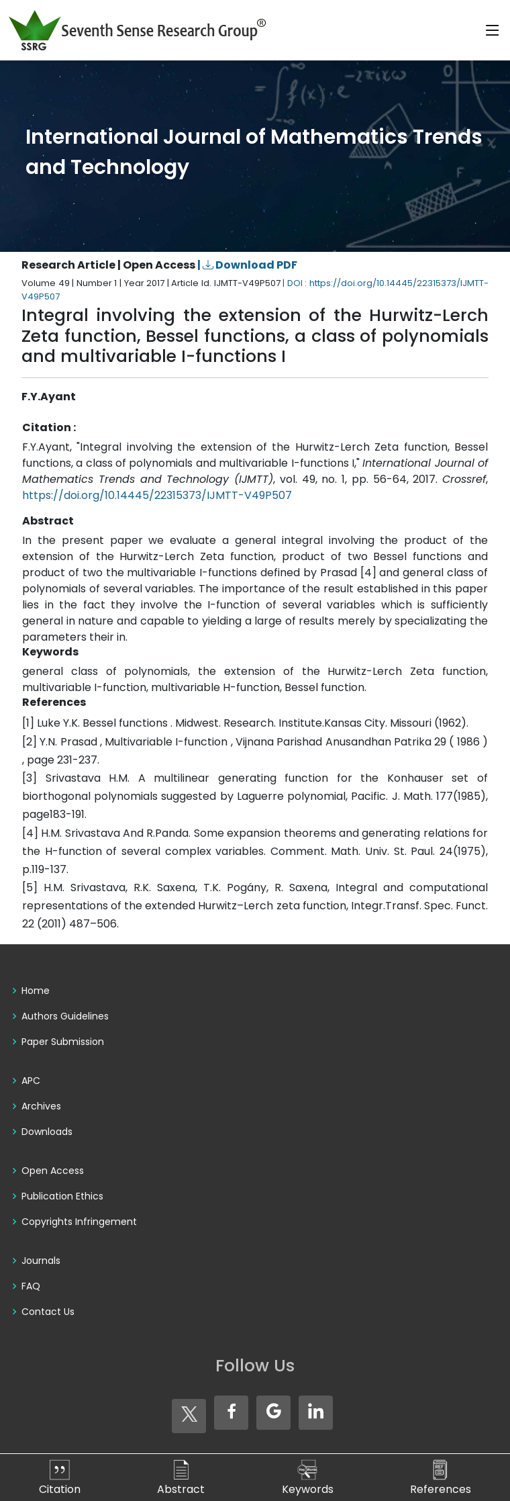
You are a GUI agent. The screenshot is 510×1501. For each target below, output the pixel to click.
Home (35, 990)
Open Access (52, 1170)
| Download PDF (247, 265)
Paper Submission (62, 1041)
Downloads (46, 1131)
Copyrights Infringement (79, 1221)
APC (30, 1080)
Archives (41, 1106)
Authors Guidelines (65, 1016)
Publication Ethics (62, 1196)
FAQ (30, 1286)
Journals (40, 1260)
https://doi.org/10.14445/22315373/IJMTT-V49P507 (157, 495)
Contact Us (47, 1311)
